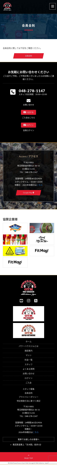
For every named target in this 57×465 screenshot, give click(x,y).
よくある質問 (28, 369)
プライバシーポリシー (28, 397)
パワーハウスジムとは (28, 346)
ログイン (28, 378)
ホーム (29, 341)
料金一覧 (28, 360)
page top (28, 456)
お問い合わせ (28, 373)
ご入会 (29, 382)
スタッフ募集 (28, 389)
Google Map (28, 193)
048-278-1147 (32, 90)
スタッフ (28, 364)
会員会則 (28, 56)
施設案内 (28, 350)
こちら (40, 185)
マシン (29, 355)
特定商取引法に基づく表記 (28, 401)
